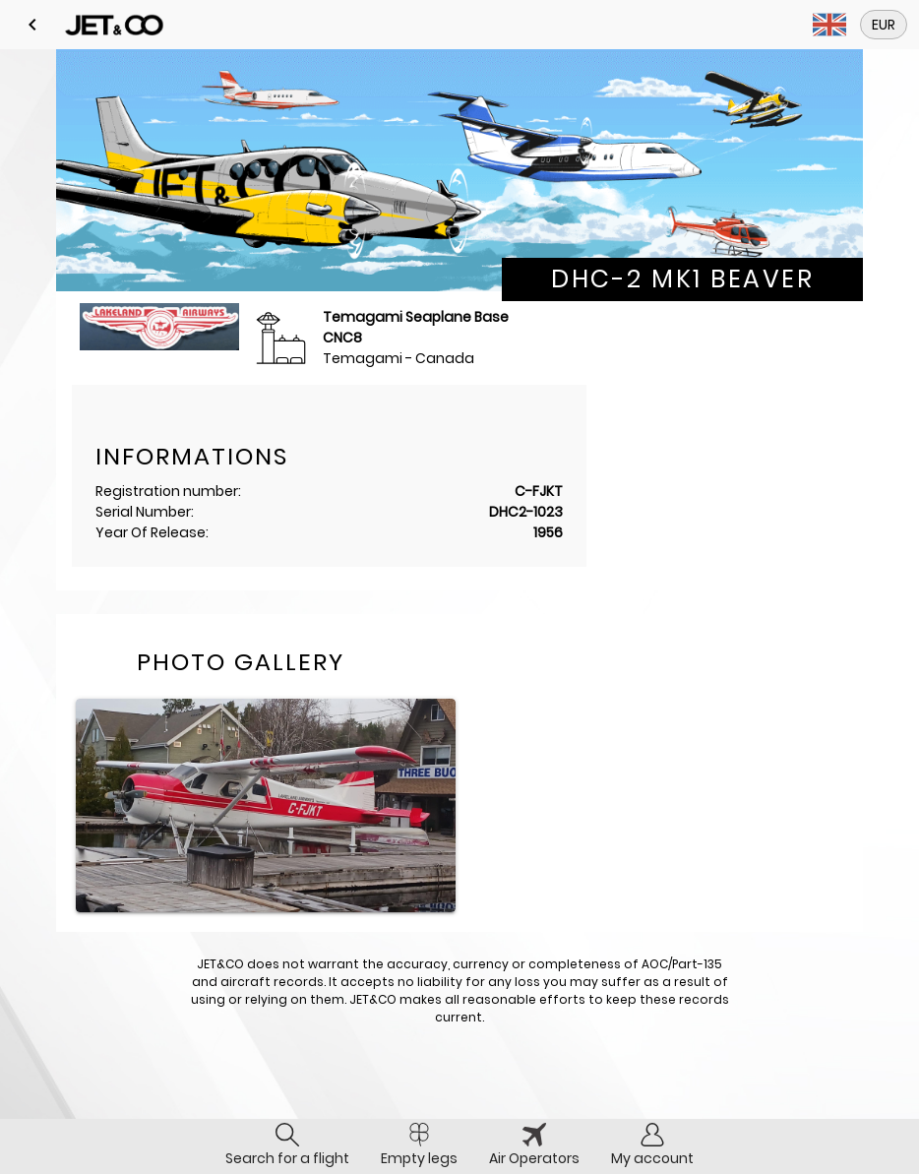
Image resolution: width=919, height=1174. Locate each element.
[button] (32, 24)
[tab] (287, 1146)
